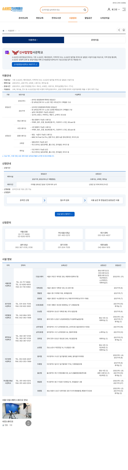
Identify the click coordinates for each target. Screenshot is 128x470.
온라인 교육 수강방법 (119, 3)
